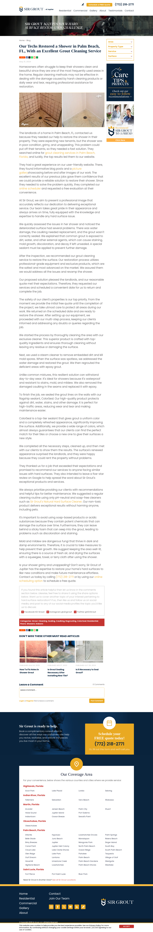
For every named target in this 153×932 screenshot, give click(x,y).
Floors (23, 623)
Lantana (56, 857)
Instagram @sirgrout (61, 611)
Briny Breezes (31, 842)
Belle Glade (30, 838)
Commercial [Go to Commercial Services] (80, 10)
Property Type (115, 46)
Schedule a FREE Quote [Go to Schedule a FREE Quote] (99, 4)
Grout (35, 621)
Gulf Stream (30, 857)
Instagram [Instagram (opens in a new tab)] (51, 907)
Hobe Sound (30, 812)
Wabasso (109, 800)
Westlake (109, 865)
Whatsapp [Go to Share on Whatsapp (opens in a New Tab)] (32, 57)
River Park (83, 874)
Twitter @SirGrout (86, 611)
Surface (112, 56)
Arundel (28, 809)
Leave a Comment (31, 684)
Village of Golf (111, 857)
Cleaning (42, 621)
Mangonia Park (85, 842)
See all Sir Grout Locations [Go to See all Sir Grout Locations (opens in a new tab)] (64, 880)
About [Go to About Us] (102, 10)
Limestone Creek (59, 861)
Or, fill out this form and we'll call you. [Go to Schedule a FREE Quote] (109, 749)
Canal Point (30, 846)
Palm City (83, 809)
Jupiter (55, 842)
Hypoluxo (56, 835)
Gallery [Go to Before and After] (93, 10)
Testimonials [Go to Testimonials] (115, 10)
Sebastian (56, 800)
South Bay (109, 846)
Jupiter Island (58, 812)
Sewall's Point (85, 816)
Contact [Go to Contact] (129, 10)
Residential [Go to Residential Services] (65, 10)
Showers (31, 623)
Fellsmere (29, 800)
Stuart (108, 809)
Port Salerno (84, 812)
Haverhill (29, 861)
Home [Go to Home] (22, 40)
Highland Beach (32, 865)
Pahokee (83, 853)
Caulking (60, 621)
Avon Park (29, 790)
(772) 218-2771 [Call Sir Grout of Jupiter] (124, 4)
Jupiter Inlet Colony (60, 846)
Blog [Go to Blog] (28, 40)
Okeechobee (31, 825)
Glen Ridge (30, 853)
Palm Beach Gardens (88, 861)
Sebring (108, 790)
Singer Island (111, 842)
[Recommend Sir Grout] (120, 123)
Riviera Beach (111, 838)
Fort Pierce (30, 874)
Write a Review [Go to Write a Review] (83, 4)
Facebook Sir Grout (34, 611)
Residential (92, 621)
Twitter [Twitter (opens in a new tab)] (64, 907)
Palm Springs (111, 835)
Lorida (81, 790)
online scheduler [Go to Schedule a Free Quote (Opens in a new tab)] (30, 188)
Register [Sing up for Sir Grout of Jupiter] (30, 701)
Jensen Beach (58, 809)
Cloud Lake (30, 850)
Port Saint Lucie (59, 874)
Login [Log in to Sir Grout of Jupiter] (21, 701)
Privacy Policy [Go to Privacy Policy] (95, 925)
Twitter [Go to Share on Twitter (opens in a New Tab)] (29, 57)
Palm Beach (84, 857)
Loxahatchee (58, 865)
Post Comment (97, 701)
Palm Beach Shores (87, 865)
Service (112, 51)
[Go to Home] (37, 9)
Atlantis (28, 835)
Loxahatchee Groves (88, 835)
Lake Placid (57, 790)
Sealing (51, 621)
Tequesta (109, 853)
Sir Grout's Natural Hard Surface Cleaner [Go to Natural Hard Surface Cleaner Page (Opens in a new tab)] (56, 501)
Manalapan (84, 838)
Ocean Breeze (58, 816)
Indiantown (30, 816)
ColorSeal (82, 621)
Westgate (109, 861)
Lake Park (56, 853)
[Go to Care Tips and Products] (120, 82)
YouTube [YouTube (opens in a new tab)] (70, 907)
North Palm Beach (87, 846)
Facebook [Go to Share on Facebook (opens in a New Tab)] (27, 57)
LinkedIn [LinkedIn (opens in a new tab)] (77, 907)
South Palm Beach (113, 850)
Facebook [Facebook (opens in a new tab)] (57, 907)
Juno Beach (57, 838)
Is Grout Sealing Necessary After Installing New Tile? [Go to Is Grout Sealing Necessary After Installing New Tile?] (58, 672)
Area (110, 41)
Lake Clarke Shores (60, 850)
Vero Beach (84, 800)
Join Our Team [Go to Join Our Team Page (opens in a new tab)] (59, 898)
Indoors (39, 623)
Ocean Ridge (84, 850)
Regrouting (70, 621)
